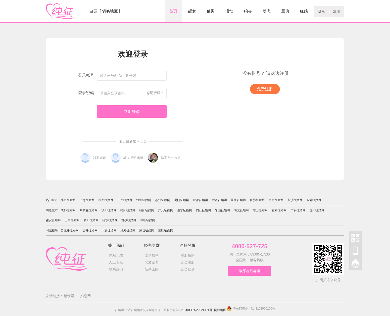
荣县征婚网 (146, 230)
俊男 (211, 11)
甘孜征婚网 (128, 220)
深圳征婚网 (143, 200)
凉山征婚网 (147, 220)
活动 (229, 11)
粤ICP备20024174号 (198, 310)
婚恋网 (85, 296)
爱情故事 (152, 255)
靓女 (192, 11)
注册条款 (188, 255)
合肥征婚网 (257, 200)
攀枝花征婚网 (89, 210)
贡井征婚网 (90, 230)
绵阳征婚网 (146, 210)
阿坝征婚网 (109, 220)
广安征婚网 (298, 210)
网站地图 (220, 310)
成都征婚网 (200, 200)
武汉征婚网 (219, 200)
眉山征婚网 (260, 210)
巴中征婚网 (72, 220)
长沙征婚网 (295, 200)
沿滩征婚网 (127, 230)
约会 (248, 11)
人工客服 (116, 262)
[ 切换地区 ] (110, 11)
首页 (173, 11)
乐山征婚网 (222, 210)
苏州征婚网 (162, 200)
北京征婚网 (68, 200)
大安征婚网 (108, 230)
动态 (267, 11)
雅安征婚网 (53, 220)
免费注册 (265, 89)
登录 (321, 11)
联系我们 (116, 269)
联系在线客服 (249, 271)
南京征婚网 (276, 200)
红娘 (304, 11)
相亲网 (69, 296)
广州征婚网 (124, 200)
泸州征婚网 (108, 210)
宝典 (285, 11)
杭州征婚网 (105, 200)
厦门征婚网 (181, 200)
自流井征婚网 (70, 230)
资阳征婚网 (91, 220)
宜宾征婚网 (279, 210)
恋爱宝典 (152, 262)
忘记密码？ (155, 93)
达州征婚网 (316, 210)
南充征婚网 (241, 210)
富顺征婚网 (165, 230)
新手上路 (152, 269)
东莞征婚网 (313, 200)
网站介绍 (116, 255)
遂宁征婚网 (184, 210)
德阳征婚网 (127, 210)
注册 (336, 11)
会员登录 (188, 269)
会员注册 (188, 262)
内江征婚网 (203, 210)
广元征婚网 (165, 210)
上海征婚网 (87, 200)
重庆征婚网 (238, 200)
